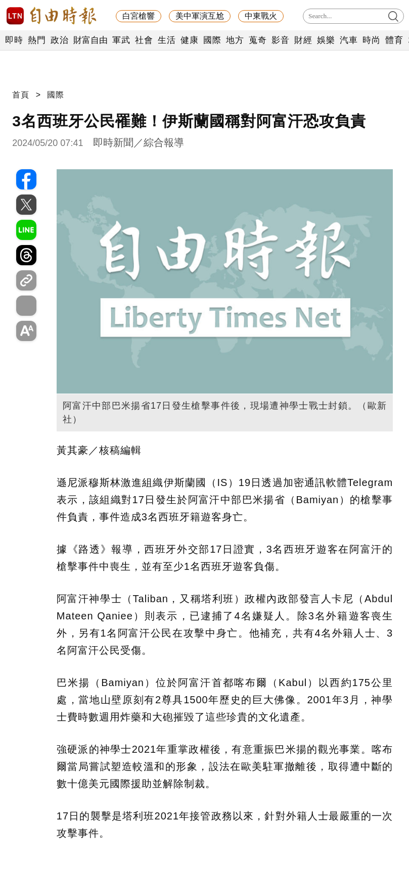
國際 (212, 40)
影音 (280, 40)
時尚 (371, 40)
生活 (166, 40)
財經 (303, 40)
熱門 (37, 40)
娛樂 (326, 40)
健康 (189, 40)
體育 (394, 40)
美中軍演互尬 (199, 16)
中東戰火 (261, 16)
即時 (14, 40)
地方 (235, 40)
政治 (59, 40)
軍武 (121, 40)
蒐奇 (257, 40)
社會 (144, 40)
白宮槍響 (138, 16)
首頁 (20, 94)
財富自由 (90, 40)
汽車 (348, 40)
